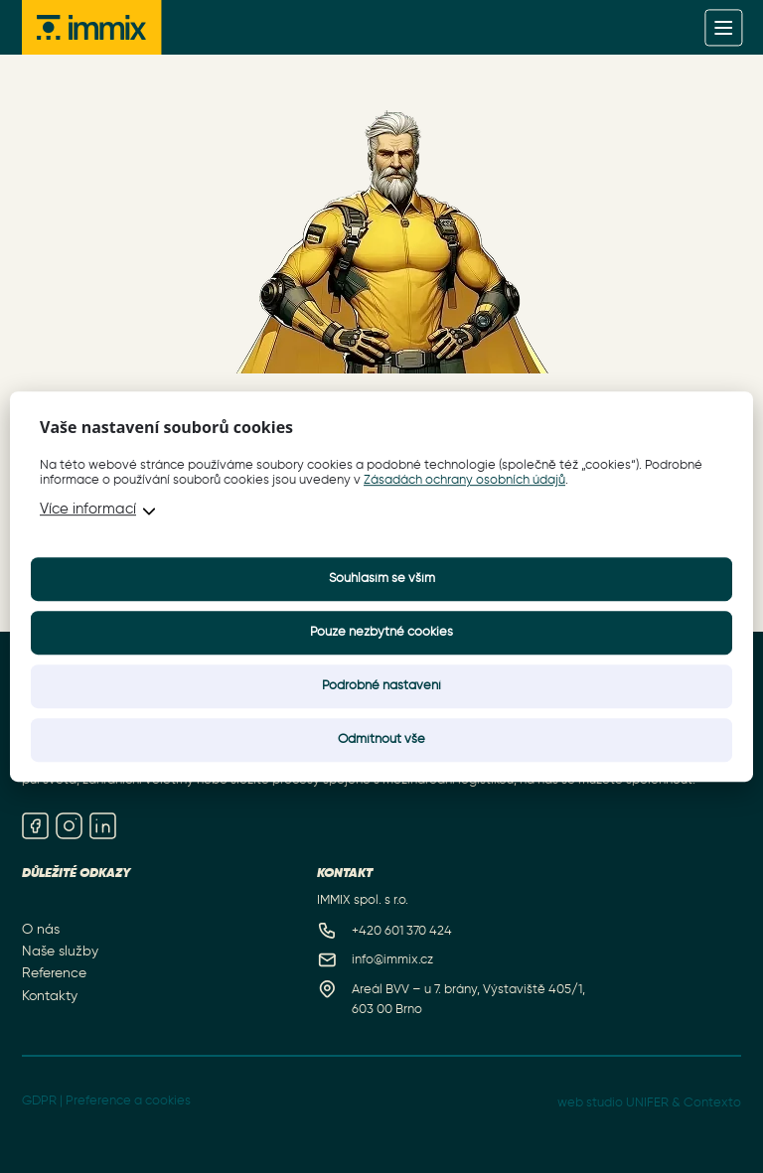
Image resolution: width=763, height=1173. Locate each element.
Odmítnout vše (381, 739)
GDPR (39, 1101)
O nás (41, 930)
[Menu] (724, 28)
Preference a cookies (128, 1101)
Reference (54, 973)
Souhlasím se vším (382, 578)
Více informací (88, 509)
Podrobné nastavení (381, 685)
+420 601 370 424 (402, 931)
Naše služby (60, 951)
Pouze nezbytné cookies (381, 632)
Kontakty (49, 995)
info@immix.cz (392, 959)
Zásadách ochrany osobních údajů (464, 481)
